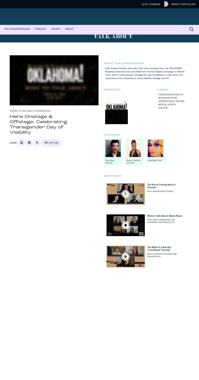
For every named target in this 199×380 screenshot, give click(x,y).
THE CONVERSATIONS (17, 29)
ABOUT (70, 29)
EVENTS (56, 29)
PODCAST (40, 29)
